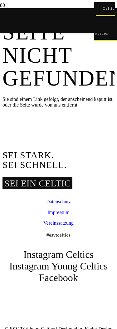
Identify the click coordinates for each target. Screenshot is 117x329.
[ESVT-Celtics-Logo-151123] (47, 289)
